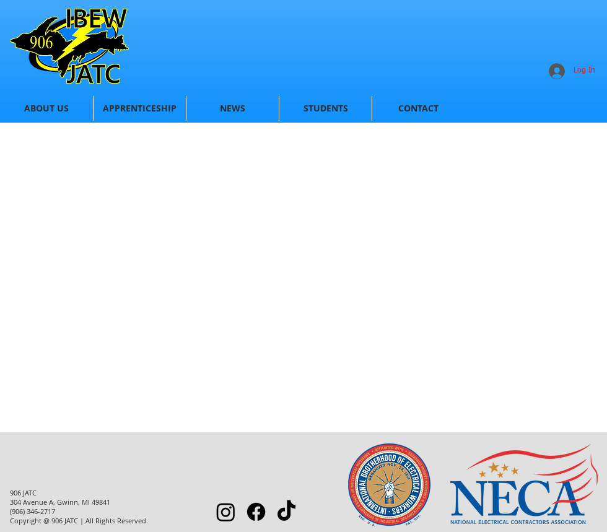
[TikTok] (286, 512)
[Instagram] (226, 512)
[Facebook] (256, 512)
